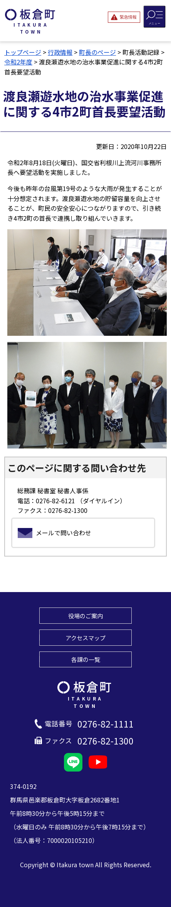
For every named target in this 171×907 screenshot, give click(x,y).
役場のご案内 (85, 615)
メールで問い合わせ (63, 532)
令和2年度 (18, 61)
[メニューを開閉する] (155, 16)
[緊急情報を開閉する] (124, 17)
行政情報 (60, 52)
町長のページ (97, 52)
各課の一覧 (85, 659)
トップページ (22, 52)
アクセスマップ (85, 637)
